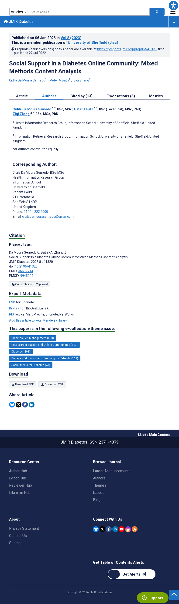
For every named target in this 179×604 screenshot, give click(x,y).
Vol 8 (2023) (71, 38)
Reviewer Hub (20, 485)
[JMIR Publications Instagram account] (128, 529)
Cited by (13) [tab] (81, 96)
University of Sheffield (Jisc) (93, 42)
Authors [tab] (49, 96)
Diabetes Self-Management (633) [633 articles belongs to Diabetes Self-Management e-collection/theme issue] (32, 338)
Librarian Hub (20, 492)
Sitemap (16, 543)
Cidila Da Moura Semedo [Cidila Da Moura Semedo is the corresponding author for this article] (38, 172)
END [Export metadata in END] (12, 302)
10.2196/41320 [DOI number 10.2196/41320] (26, 266)
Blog (96, 500)
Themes (99, 485)
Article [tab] (22, 96)
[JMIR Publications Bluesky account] (96, 529)
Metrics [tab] (156, 96)
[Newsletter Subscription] (131, 574)
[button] (173, 5)
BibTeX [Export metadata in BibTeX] (14, 308)
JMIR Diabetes (19, 21)
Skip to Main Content (154, 435)
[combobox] (89, 12)
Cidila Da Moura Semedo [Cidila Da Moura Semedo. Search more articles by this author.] (28, 80)
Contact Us (18, 535)
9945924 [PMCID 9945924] (26, 276)
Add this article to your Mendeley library (38, 320)
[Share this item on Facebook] (25, 404)
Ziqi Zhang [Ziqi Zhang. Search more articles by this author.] (82, 80)
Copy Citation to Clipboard (30, 284)
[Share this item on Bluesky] (12, 404)
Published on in (46, 38)
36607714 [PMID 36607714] (25, 271)
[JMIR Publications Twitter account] (102, 529)
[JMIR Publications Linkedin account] (115, 529)
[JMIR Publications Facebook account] (109, 529)
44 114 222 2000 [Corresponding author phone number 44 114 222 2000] (36, 212)
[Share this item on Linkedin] (31, 404)
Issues (98, 492)
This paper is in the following (62, 328)
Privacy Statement (24, 528)
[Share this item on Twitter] (18, 404)
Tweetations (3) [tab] (121, 96)
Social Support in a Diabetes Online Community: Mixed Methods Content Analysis (83, 67)
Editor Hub (17, 478)
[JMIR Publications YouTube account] (121, 529)
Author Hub (18, 471)
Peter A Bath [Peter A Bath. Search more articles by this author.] (60, 80)
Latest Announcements (112, 471)
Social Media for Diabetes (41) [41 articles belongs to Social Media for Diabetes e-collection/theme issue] (30, 365)
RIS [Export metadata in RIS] (12, 314)
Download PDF (23, 384)
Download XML (52, 384)
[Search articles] (157, 12)
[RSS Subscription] (135, 529)
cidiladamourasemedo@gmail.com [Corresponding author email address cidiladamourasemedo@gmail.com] (48, 216)
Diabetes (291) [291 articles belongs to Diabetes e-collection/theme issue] (20, 351)
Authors (99, 478)
